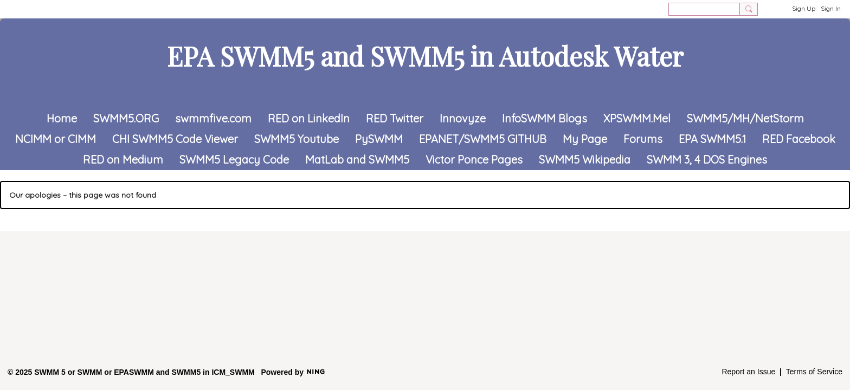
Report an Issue (748, 371)
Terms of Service (814, 371)
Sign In (831, 8)
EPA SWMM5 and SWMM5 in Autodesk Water (425, 55)
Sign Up (803, 8)
